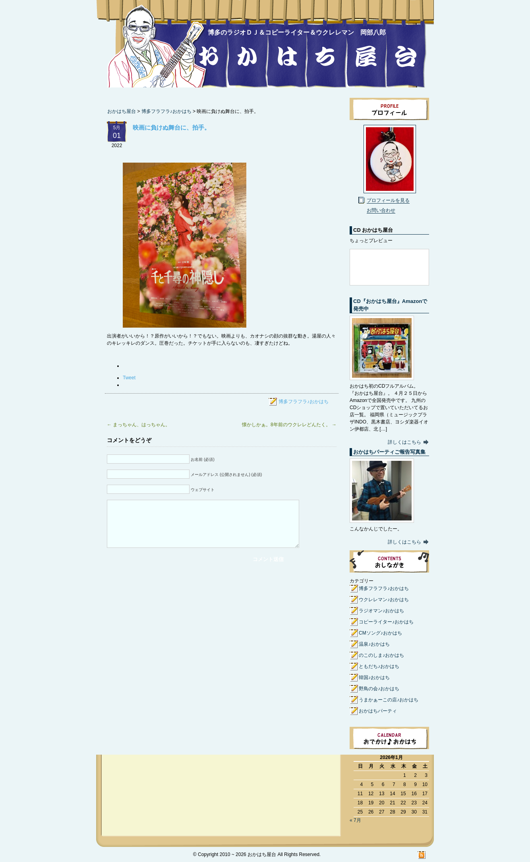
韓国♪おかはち (374, 677)
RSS (422, 855)
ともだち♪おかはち (379, 666)
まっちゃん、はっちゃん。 (138, 424)
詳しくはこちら (404, 442)
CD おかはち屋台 (373, 230)
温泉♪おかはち (374, 644)
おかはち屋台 (155, 48)
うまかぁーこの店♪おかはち (388, 700)
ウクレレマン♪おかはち (384, 599)
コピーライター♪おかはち (386, 622)
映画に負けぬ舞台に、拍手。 (171, 127)
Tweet (129, 378)
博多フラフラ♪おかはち (166, 111)
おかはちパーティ (378, 711)
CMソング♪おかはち (380, 633)
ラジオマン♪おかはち (381, 610)
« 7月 (355, 820)
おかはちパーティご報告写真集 (389, 452)
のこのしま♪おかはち (381, 655)
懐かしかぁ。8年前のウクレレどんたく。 (289, 424)
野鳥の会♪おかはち (379, 688)
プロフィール (389, 109)
